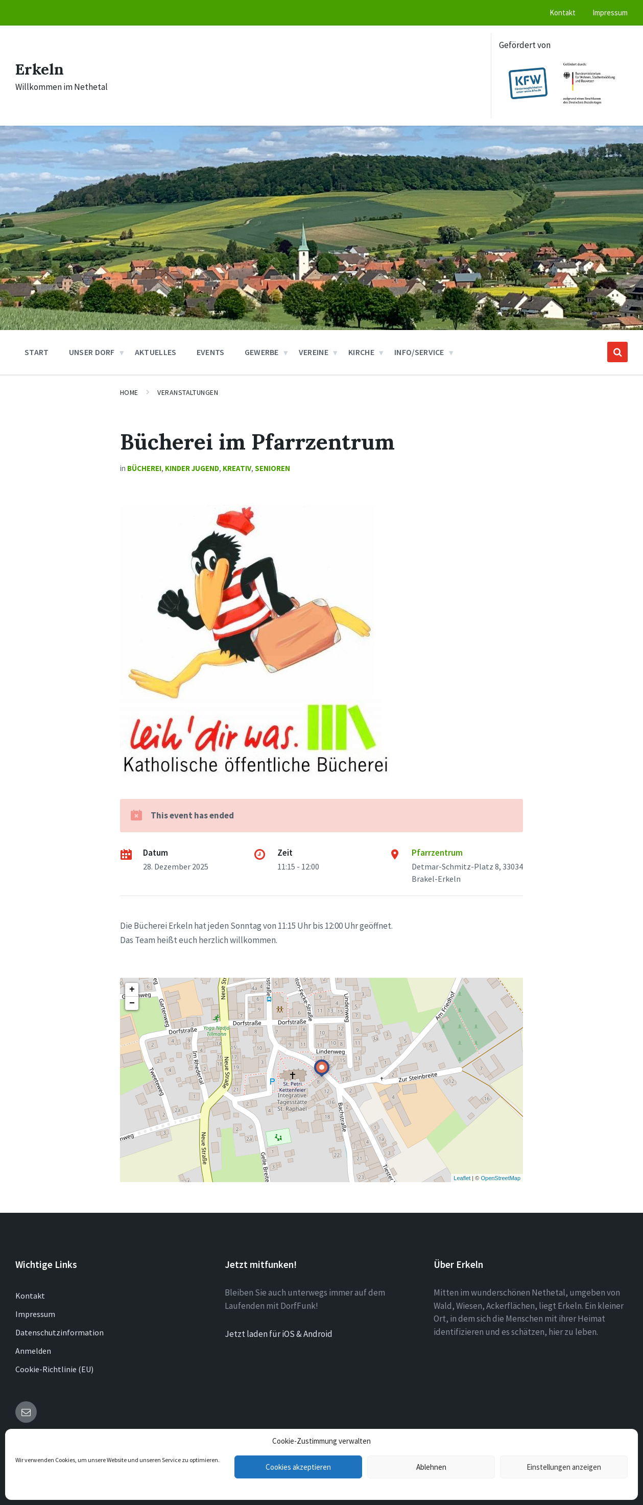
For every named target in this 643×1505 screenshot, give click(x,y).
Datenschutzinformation (59, 1332)
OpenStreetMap (500, 1178)
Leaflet (462, 1178)
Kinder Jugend (192, 468)
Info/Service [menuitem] (419, 352)
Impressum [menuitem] (610, 12)
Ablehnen (431, 1467)
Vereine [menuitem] (313, 352)
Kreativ (237, 468)
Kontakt (30, 1295)
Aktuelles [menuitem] (156, 352)
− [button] (132, 1003)
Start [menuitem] (37, 352)
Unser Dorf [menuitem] (92, 352)
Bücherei (144, 468)
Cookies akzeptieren (298, 1467)
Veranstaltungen (187, 392)
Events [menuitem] (211, 352)
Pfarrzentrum (437, 852)
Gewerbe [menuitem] (262, 352)
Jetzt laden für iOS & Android (278, 1333)
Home (129, 392)
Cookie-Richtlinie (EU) (54, 1369)
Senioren (272, 468)
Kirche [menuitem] (361, 352)
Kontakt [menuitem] (563, 12)
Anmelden (33, 1351)
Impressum (35, 1314)
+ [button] (132, 989)
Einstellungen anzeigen (564, 1467)
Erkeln (39, 69)
